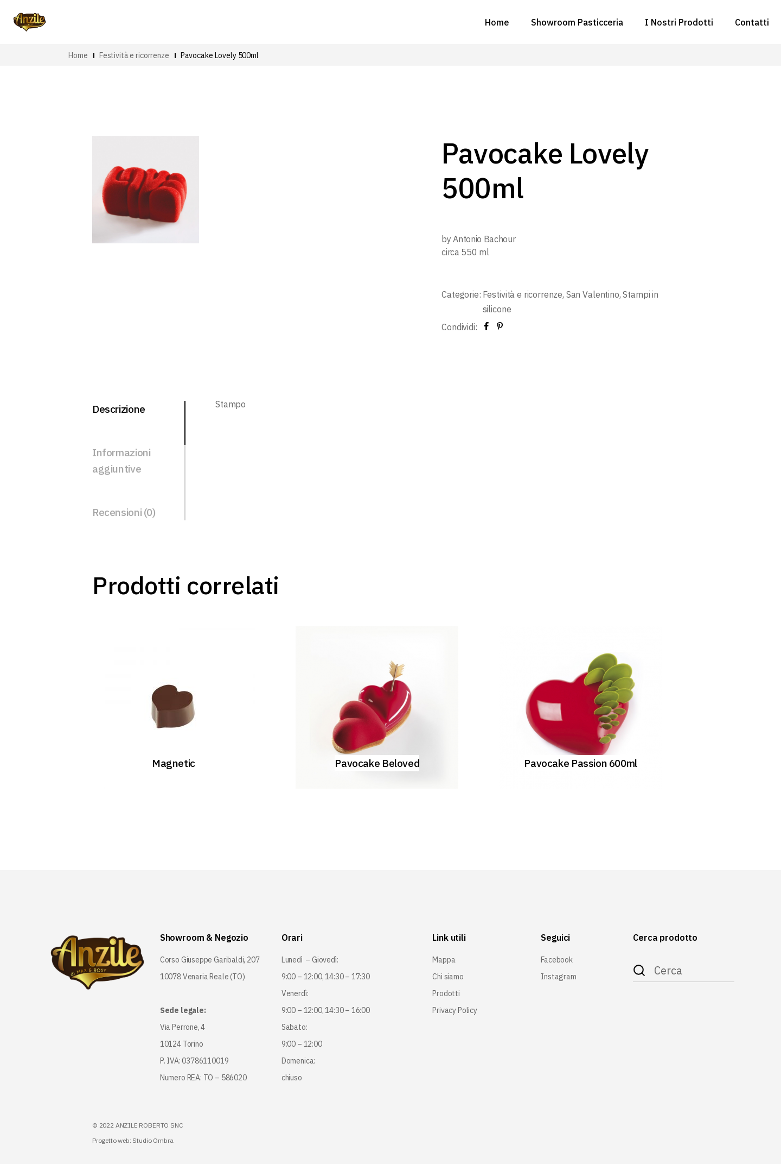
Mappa (443, 960)
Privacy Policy (454, 1010)
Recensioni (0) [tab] (124, 512)
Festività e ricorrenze (522, 294)
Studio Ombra (152, 1140)
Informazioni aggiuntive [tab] (121, 460)
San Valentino (592, 294)
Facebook (557, 960)
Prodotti (446, 993)
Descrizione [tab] (118, 409)
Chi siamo (447, 976)
